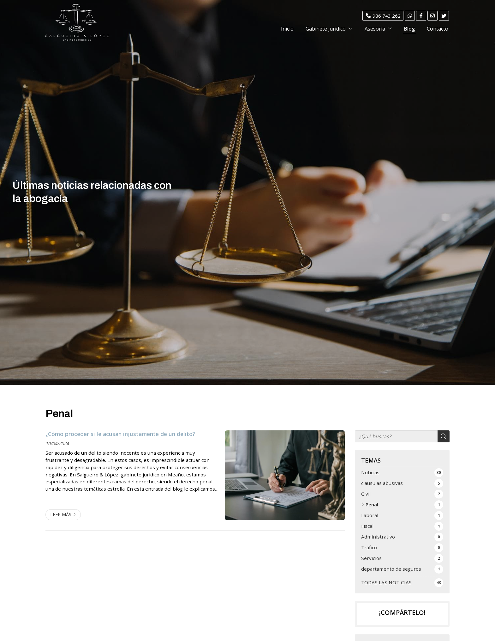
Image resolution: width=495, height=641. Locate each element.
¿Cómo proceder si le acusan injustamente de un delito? (120, 433)
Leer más (60, 514)
